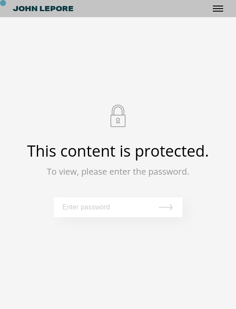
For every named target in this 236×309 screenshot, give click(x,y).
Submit (167, 207)
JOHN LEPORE (43, 8)
